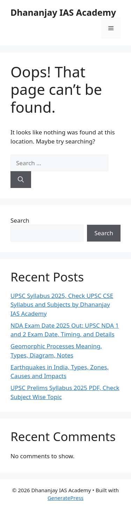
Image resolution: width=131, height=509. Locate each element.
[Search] (20, 179)
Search (19, 220)
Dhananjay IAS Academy (63, 12)
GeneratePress (65, 497)
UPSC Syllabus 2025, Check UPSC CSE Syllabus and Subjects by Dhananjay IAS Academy (61, 305)
